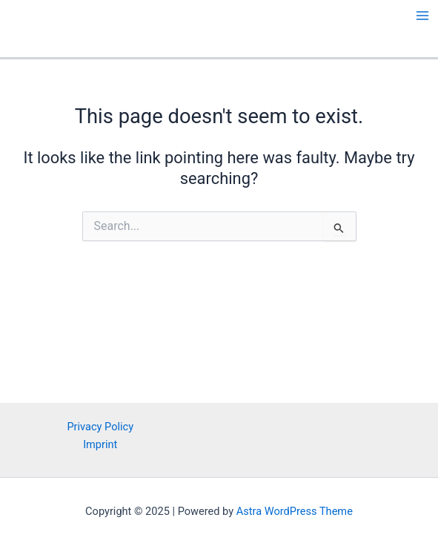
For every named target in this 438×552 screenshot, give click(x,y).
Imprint (100, 444)
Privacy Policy (100, 426)
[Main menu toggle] (422, 15)
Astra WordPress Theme (294, 511)
